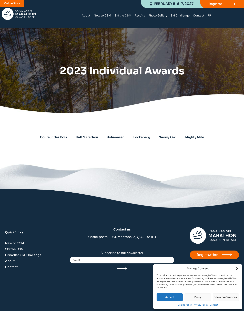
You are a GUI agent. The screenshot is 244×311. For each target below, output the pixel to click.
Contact (214, 305)
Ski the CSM (123, 15)
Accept (169, 297)
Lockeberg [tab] (141, 137)
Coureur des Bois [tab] (53, 137)
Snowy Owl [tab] (167, 137)
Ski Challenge (180, 15)
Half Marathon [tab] (87, 137)
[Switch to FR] (209, 16)
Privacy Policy (201, 305)
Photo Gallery (157, 15)
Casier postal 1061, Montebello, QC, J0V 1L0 (122, 237)
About (86, 15)
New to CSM (102, 15)
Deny (197, 297)
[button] (237, 268)
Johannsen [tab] (116, 137)
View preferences (226, 297)
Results (140, 15)
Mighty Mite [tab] (194, 137)
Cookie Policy (185, 305)
